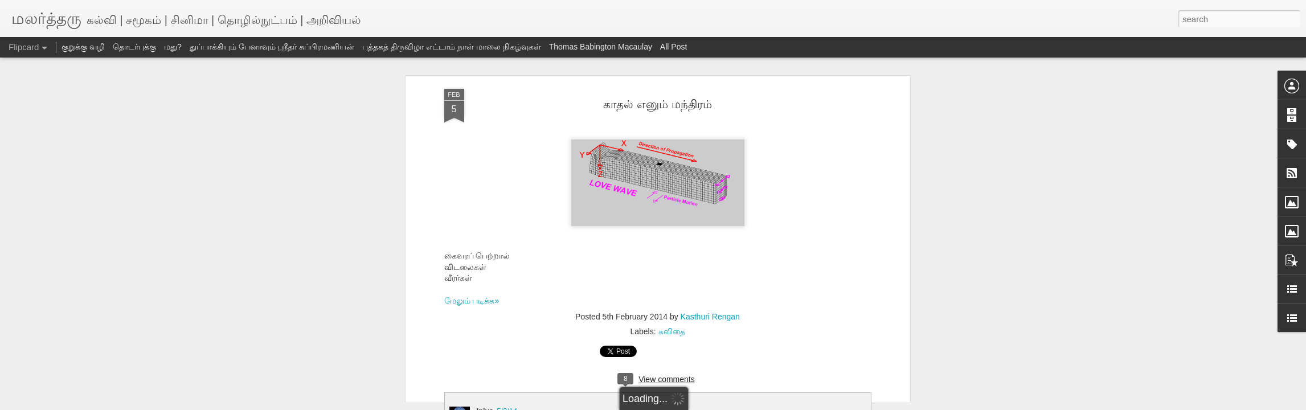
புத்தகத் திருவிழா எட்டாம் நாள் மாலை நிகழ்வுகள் (451, 46)
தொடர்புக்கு (134, 46)
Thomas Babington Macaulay (600, 46)
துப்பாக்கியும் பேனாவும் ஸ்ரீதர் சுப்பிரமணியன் (272, 46)
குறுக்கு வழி (83, 46)
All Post (673, 46)
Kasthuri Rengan (710, 316)
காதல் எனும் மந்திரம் (657, 104)
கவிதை (671, 331)
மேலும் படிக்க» (472, 300)
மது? (173, 46)
